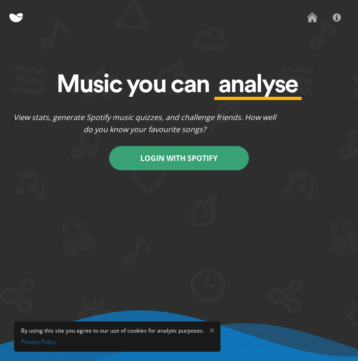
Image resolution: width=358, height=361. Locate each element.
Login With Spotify (179, 158)
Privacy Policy (38, 342)
